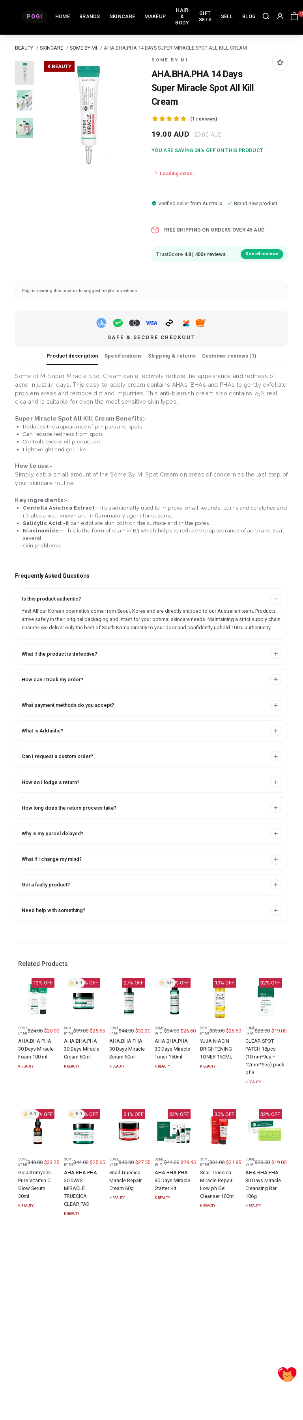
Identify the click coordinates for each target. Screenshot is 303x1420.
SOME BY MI (83, 48)
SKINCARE (51, 48)
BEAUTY (24, 48)
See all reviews (262, 253)
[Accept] (287, 1372)
